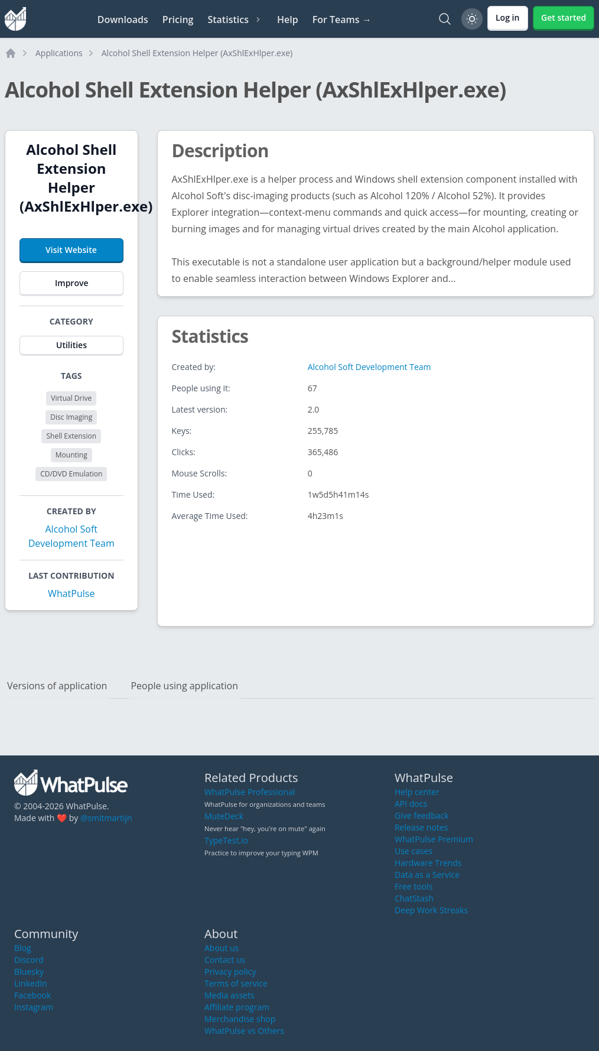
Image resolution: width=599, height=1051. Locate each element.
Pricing (178, 19)
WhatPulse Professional (249, 791)
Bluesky (29, 971)
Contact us (224, 959)
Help (287, 19)
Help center (417, 791)
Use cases (413, 851)
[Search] (445, 19)
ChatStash (414, 898)
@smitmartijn (106, 817)
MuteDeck (223, 816)
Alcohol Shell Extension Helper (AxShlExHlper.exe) (197, 53)
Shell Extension (71, 436)
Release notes (421, 827)
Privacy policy (230, 971)
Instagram (33, 1007)
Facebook (32, 995)
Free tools (413, 886)
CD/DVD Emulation (71, 474)
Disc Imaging (71, 417)
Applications (59, 53)
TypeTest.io (226, 840)
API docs (411, 803)
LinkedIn (30, 983)
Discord (29, 959)
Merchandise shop (239, 1018)
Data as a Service (427, 874)
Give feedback (422, 815)
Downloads (122, 19)
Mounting (71, 455)
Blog (22, 947)
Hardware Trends (428, 862)
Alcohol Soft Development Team (369, 366)
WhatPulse (71, 593)
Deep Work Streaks (431, 910)
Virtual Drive (71, 398)
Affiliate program (236, 1007)
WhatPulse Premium (434, 839)
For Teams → (342, 19)
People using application (184, 685)
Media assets (229, 995)
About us (221, 947)
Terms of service (236, 983)
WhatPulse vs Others (244, 1030)
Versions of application (57, 685)
